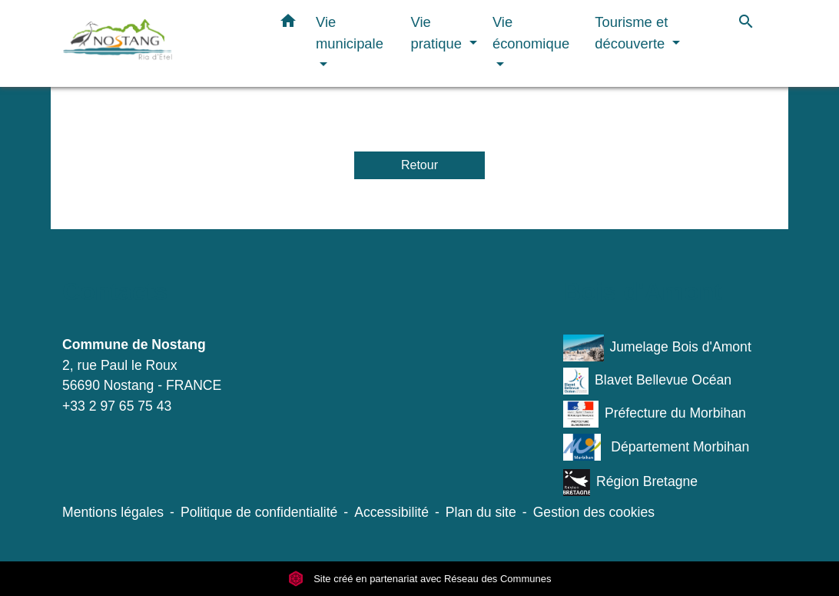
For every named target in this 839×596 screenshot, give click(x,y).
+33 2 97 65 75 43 (116, 406)
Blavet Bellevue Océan (647, 381)
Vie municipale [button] (349, 33)
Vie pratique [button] (438, 33)
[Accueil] (158, 43)
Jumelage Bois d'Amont (657, 348)
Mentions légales (113, 512)
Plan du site (481, 512)
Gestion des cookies (594, 512)
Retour (419, 164)
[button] (288, 23)
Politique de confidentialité (259, 512)
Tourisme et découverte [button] (631, 33)
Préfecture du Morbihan (654, 414)
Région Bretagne (630, 482)
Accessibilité (391, 512)
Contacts (114, 291)
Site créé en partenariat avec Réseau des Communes (420, 578)
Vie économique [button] (530, 33)
